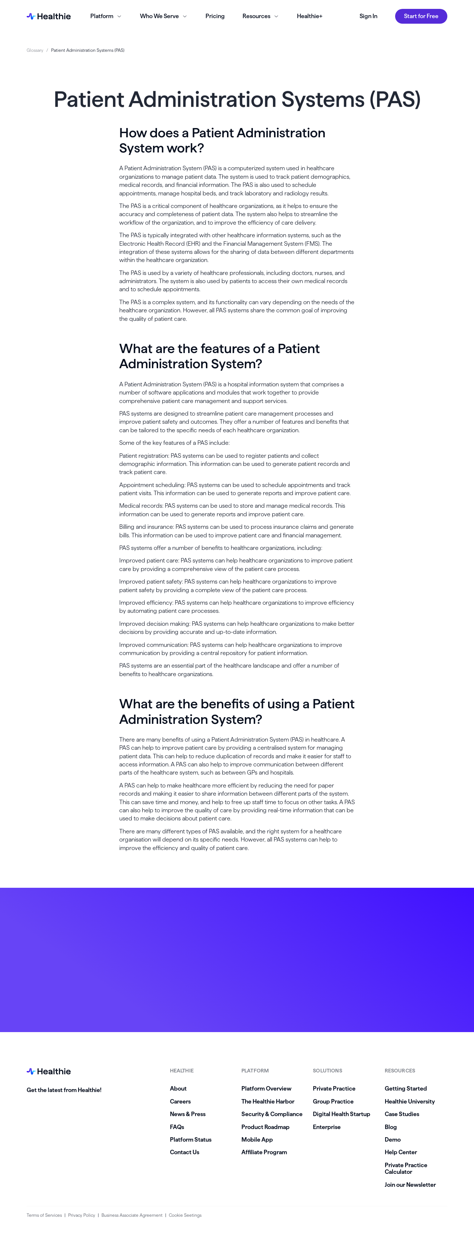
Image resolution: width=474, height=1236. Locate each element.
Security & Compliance (272, 1114)
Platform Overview (266, 1088)
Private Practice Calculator (406, 1168)
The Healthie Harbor (267, 1101)
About (178, 1088)
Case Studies (402, 1114)
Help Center (401, 1152)
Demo (393, 1139)
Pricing (215, 16)
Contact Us (184, 1152)
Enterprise (327, 1127)
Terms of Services (44, 1215)
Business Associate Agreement (132, 1215)
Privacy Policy (81, 1215)
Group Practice (333, 1101)
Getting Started (406, 1088)
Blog (391, 1127)
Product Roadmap (265, 1127)
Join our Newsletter (410, 1185)
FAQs (177, 1127)
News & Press (188, 1114)
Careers (180, 1101)
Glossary (35, 50)
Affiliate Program (264, 1152)
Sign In (368, 16)
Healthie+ (310, 16)
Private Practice (334, 1088)
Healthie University (410, 1101)
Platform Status (190, 1139)
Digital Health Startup (341, 1114)
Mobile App (257, 1139)
